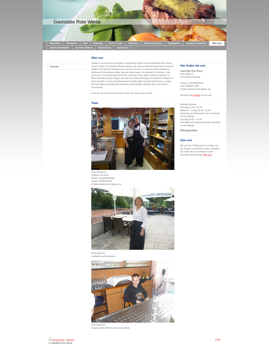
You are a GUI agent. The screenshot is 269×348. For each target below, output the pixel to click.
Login (218, 339)
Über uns (207, 154)
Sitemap (70, 340)
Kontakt (196, 95)
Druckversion (56, 340)
